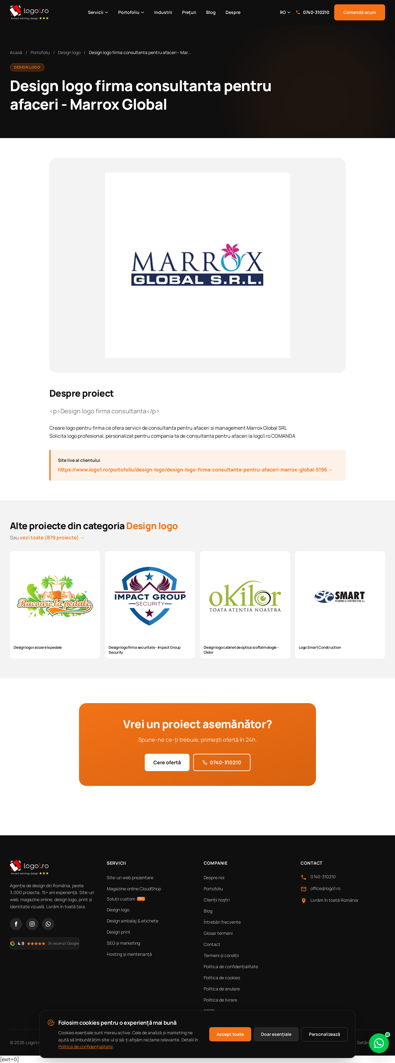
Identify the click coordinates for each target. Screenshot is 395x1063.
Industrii (163, 12)
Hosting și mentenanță (129, 954)
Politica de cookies (222, 978)
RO (285, 12)
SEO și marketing (123, 943)
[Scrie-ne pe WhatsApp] (379, 1043)
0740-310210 (312, 12)
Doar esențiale (276, 1034)
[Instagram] (32, 924)
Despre (233, 12)
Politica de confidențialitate (231, 966)
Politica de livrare (220, 1000)
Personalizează (324, 1034)
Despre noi (214, 877)
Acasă (16, 52)
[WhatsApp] (48, 924)
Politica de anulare (222, 989)
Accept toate (230, 1034)
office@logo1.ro (325, 888)
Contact (212, 944)
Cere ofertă (167, 762)
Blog (211, 12)
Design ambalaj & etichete (132, 921)
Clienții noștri (217, 900)
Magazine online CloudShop (134, 889)
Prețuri (189, 12)
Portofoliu (131, 12)
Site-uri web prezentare (130, 877)
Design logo (69, 52)
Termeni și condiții (221, 955)
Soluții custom (126, 899)
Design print (118, 932)
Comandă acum (359, 12)
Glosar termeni (218, 933)
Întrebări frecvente (222, 922)
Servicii (98, 12)
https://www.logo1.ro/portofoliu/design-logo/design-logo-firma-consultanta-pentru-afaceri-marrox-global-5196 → (195, 469)
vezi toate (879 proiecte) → (52, 537)
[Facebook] (16, 924)
